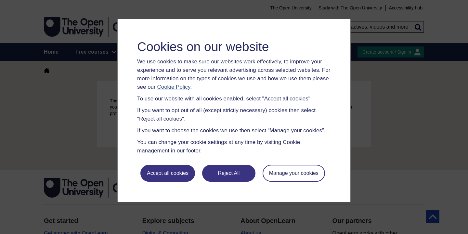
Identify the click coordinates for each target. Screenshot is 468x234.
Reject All (229, 173)
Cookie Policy (173, 87)
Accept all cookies (167, 173)
